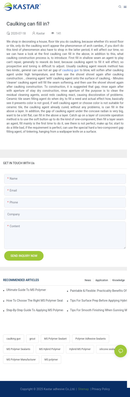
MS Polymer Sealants (18, 349)
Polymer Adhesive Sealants (90, 338)
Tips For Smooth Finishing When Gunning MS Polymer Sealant (98, 310)
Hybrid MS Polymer (80, 349)
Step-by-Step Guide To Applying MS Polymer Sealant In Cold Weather (34, 310)
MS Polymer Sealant (55, 338)
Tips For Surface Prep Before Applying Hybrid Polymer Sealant (98, 300)
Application (101, 280)
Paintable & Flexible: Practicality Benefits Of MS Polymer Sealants (98, 290)
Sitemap (83, 389)
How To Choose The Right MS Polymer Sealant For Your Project (34, 300)
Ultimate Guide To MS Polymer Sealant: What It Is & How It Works (26, 290)
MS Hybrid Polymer (49, 349)
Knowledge (118, 280)
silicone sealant (108, 349)
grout (32, 338)
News (88, 280)
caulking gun (70, 70)
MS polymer (51, 359)
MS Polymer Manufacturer (21, 359)
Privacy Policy (101, 389)
